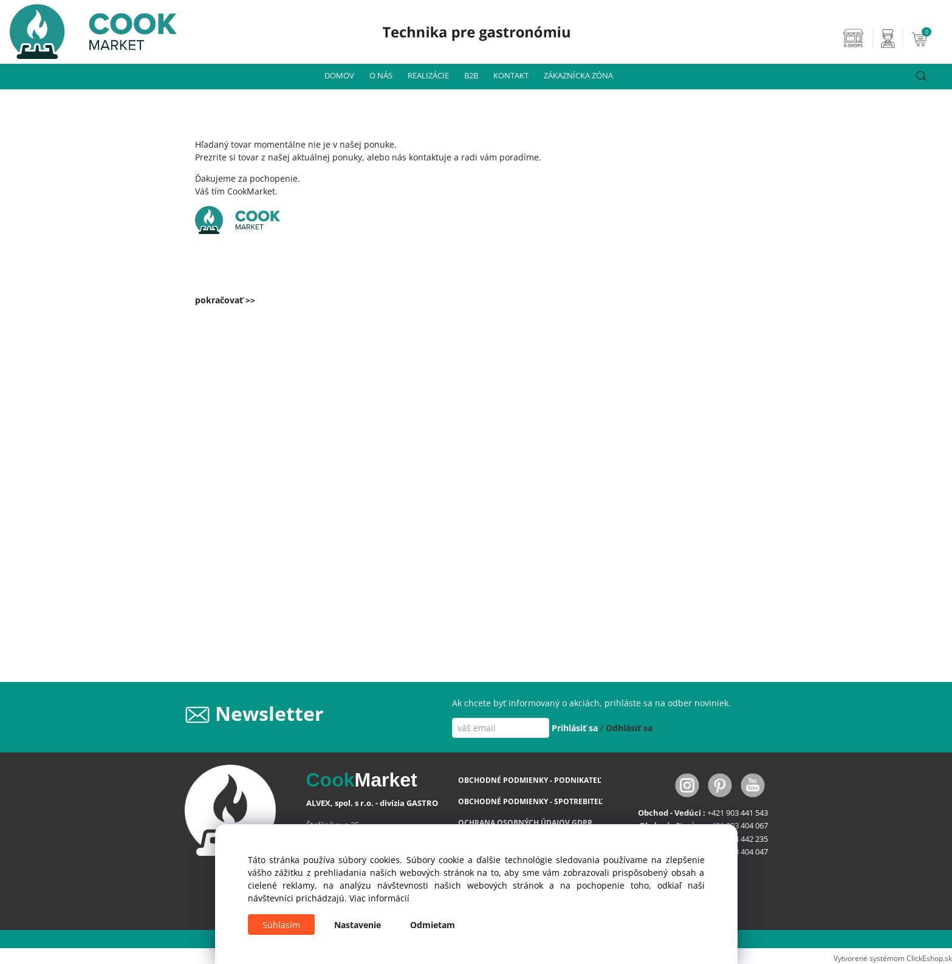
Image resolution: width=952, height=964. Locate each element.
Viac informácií (379, 898)
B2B (471, 75)
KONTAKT (511, 75)
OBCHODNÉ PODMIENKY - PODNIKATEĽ (529, 780)
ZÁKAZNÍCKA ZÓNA (578, 75)
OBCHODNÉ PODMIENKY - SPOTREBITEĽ (530, 801)
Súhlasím (281, 925)
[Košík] (930, 38)
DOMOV (339, 75)
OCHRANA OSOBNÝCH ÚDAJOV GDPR (525, 823)
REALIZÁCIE (428, 75)
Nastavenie (357, 925)
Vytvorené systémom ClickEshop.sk (893, 958)
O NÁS (380, 75)
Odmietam (432, 925)
